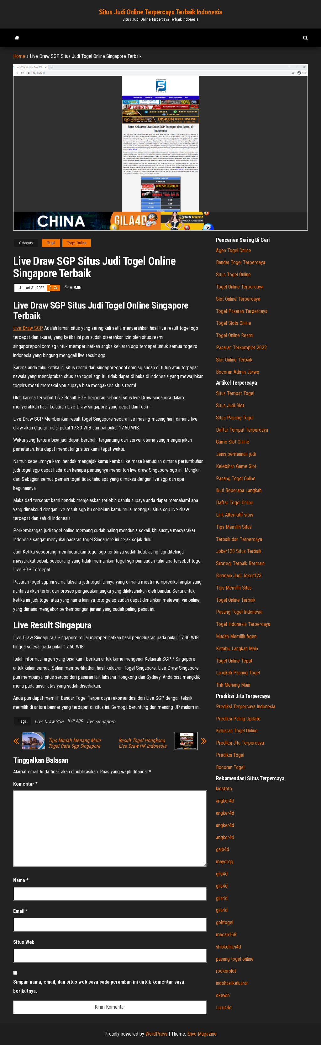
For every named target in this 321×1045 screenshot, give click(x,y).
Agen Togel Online (233, 250)
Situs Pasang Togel (235, 418)
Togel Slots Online (233, 323)
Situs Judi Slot (230, 405)
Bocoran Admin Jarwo (237, 372)
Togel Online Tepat (234, 661)
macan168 (226, 935)
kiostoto (224, 789)
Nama (21, 880)
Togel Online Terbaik (235, 600)
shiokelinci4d (228, 947)
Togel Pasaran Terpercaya (241, 311)
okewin (223, 995)
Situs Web (23, 942)
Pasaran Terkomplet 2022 (241, 348)
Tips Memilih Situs (234, 527)
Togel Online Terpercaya (239, 287)
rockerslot (226, 971)
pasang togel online (235, 959)
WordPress (156, 1034)
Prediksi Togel (230, 755)
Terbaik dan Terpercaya (239, 539)
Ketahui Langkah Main (237, 649)
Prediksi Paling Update (238, 719)
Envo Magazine (202, 1034)
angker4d (225, 801)
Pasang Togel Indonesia (239, 612)
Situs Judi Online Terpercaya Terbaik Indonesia (160, 12)
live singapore (101, 722)
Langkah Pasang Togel (238, 673)
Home (19, 56)
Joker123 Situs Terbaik (238, 551)
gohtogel (224, 922)
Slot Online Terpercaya (238, 299)
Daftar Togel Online (234, 503)
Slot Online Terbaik (234, 360)
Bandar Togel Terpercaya (240, 262)
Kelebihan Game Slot (236, 466)
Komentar (25, 784)
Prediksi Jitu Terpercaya (240, 743)
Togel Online (76, 243)
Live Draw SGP (28, 328)
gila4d (222, 874)
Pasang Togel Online (235, 478)
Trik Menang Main (233, 685)
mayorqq (224, 862)
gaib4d (222, 849)
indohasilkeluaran (232, 983)
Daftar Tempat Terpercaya (242, 430)
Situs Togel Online (233, 275)
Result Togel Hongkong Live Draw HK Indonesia (142, 743)
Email (20, 911)
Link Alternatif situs (234, 515)
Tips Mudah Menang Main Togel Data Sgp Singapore (74, 743)
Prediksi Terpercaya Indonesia (245, 707)
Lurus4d (224, 1008)
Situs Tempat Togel (235, 393)
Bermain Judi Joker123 (238, 576)
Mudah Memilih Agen (236, 636)
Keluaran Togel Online (237, 731)
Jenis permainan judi (236, 454)
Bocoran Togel (230, 767)
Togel (51, 243)
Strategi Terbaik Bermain (240, 563)
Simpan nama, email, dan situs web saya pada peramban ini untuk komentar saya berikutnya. (98, 986)
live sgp (75, 720)
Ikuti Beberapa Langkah (238, 490)
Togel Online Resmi (234, 335)
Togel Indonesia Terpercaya (243, 624)
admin (76, 287)
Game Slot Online (232, 442)
